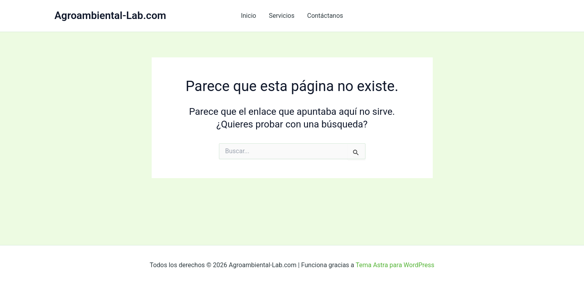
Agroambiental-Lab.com (110, 15)
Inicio (248, 15)
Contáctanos (325, 15)
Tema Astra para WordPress (395, 265)
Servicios (282, 15)
